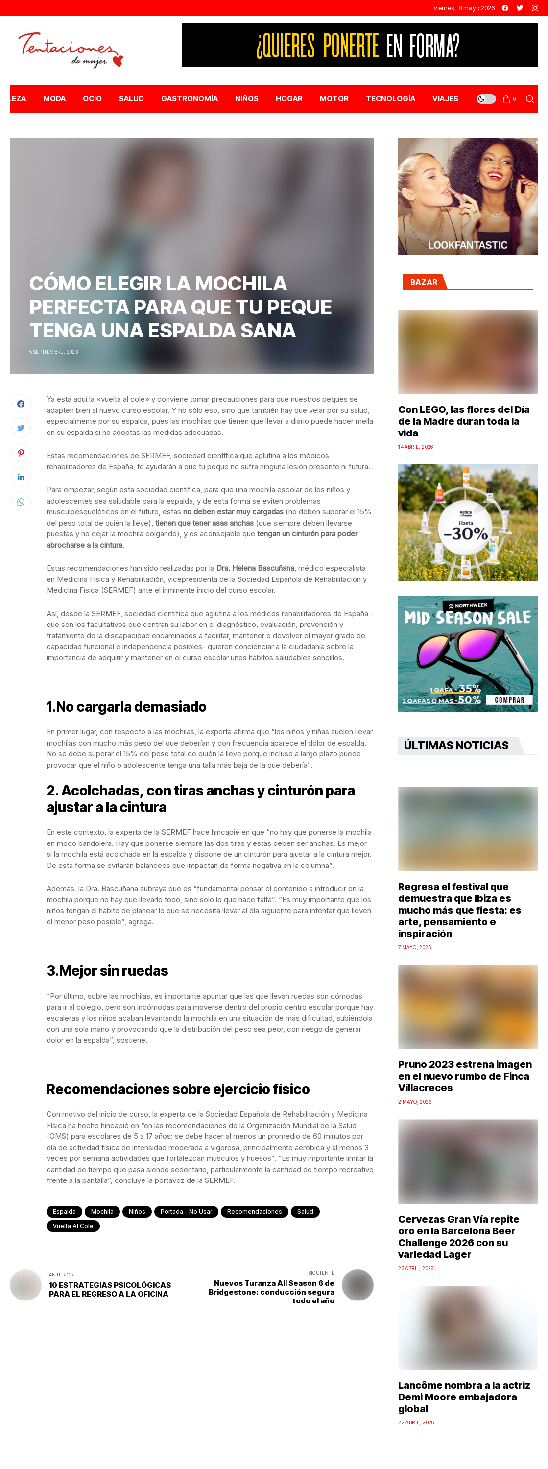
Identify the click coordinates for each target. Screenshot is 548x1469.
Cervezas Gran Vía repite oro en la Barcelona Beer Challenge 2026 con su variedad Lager (459, 1236)
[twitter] (520, 8)
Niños (137, 1211)
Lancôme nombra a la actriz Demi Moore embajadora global (464, 1397)
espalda (64, 1211)
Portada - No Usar (186, 1211)
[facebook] (505, 8)
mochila (102, 1211)
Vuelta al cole (73, 1225)
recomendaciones (254, 1211)
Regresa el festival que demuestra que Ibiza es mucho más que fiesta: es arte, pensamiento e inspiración (460, 910)
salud (305, 1211)
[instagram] (535, 8)
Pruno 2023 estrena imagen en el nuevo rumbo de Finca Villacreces (465, 1076)
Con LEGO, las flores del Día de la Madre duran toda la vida (464, 421)
